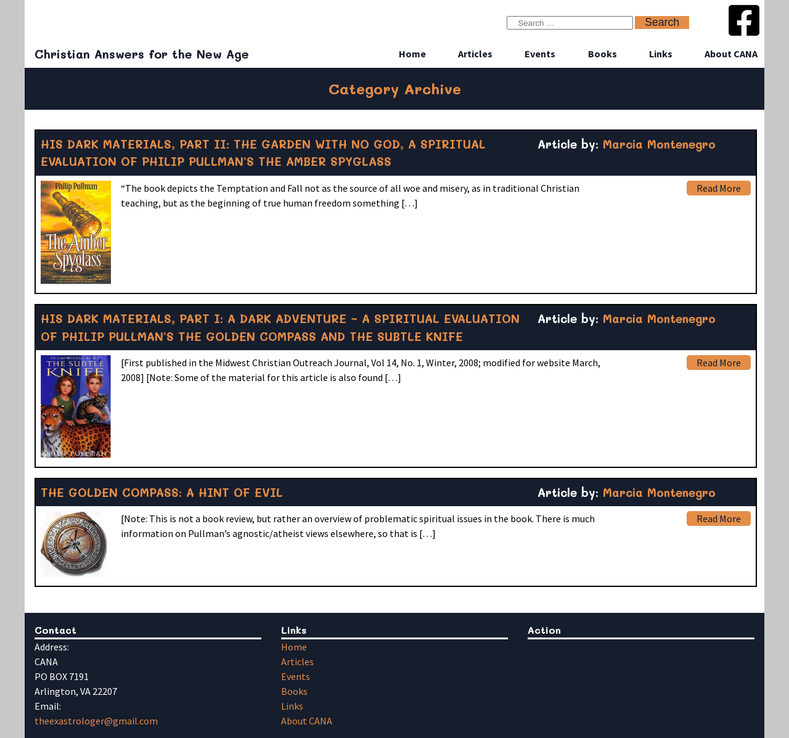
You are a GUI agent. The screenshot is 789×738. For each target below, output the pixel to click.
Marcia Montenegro (659, 144)
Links (660, 53)
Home (412, 53)
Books (602, 53)
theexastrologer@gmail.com (96, 721)
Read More (719, 188)
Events (540, 53)
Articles (475, 53)
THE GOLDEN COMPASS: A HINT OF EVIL (162, 492)
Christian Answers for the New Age (142, 54)
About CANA (731, 53)
